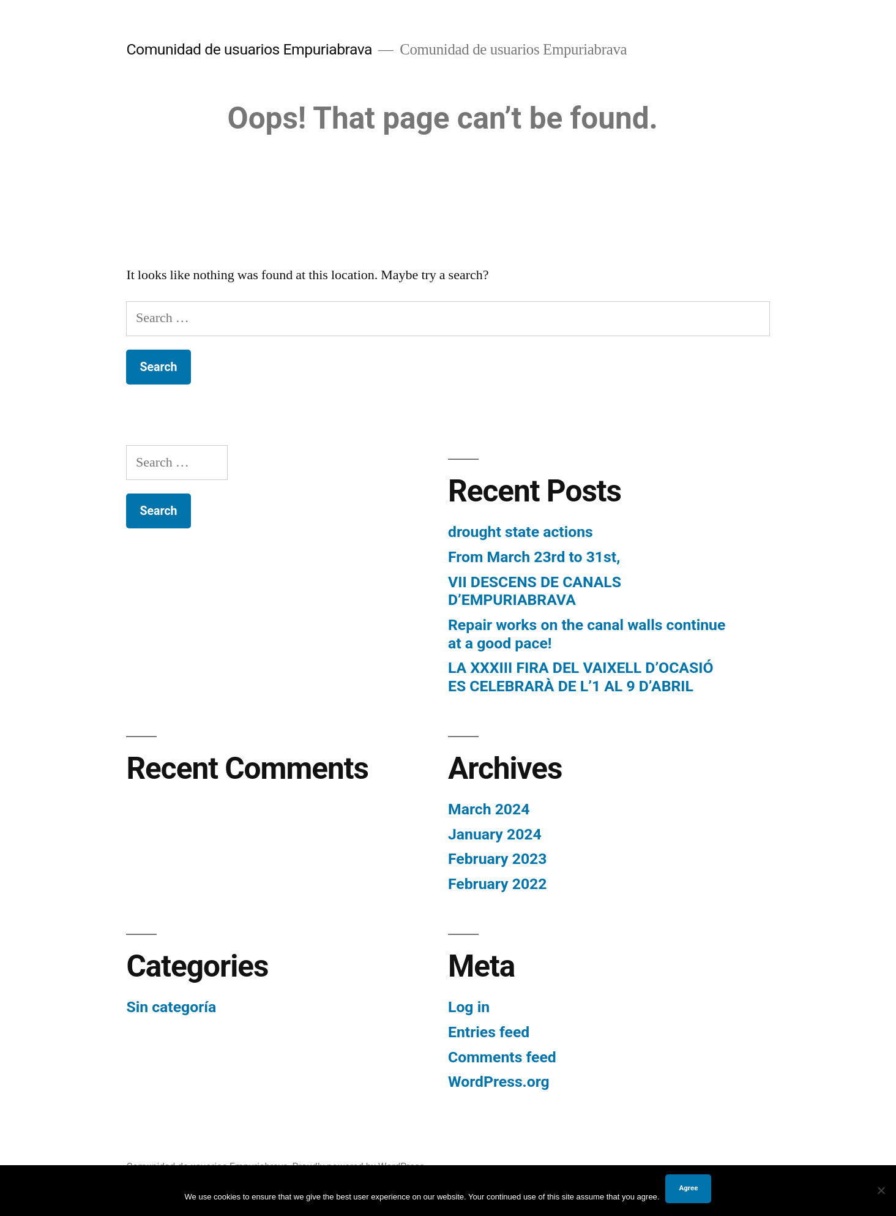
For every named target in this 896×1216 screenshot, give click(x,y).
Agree (688, 1188)
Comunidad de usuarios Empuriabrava (249, 49)
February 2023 (497, 859)
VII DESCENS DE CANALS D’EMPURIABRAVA (534, 591)
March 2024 (488, 809)
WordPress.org (499, 1081)
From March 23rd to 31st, (534, 557)
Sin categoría (171, 1007)
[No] (881, 1190)
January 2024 (495, 834)
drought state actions (520, 532)
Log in (469, 1007)
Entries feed (488, 1032)
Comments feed (502, 1057)
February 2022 (497, 884)
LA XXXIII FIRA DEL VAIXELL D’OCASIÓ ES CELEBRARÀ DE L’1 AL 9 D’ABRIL (581, 677)
